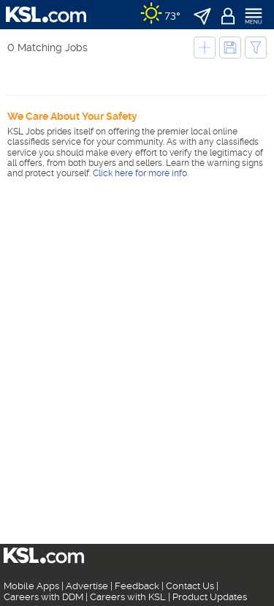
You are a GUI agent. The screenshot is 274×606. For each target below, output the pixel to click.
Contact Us (190, 585)
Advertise (87, 585)
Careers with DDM (43, 596)
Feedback (137, 585)
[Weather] (160, 14)
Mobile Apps (31, 585)
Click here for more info (140, 173)
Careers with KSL (128, 596)
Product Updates (209, 596)
